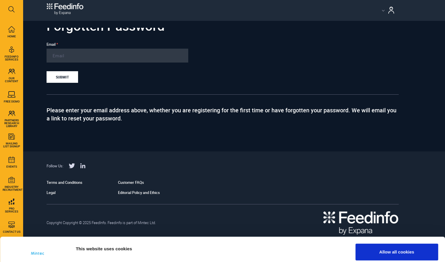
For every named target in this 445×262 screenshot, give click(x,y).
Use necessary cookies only (397, 246)
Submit (62, 77)
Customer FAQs (131, 182)
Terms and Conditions (64, 182)
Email (52, 44)
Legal (51, 192)
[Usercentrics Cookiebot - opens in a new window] (37, 250)
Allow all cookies (396, 227)
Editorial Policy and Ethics (139, 192)
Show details (89, 242)
